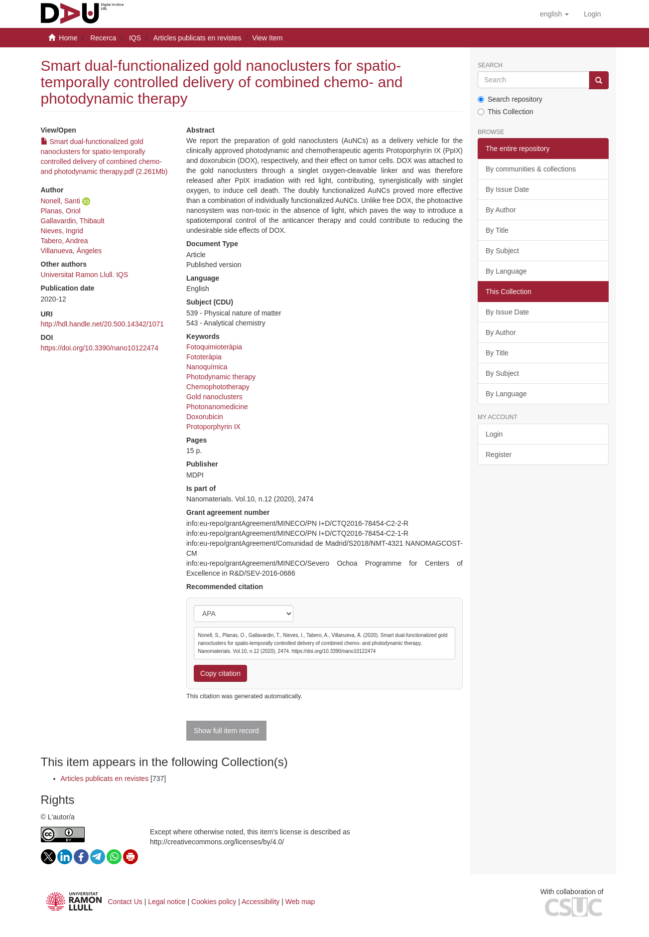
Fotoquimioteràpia (214, 347)
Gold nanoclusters (214, 397)
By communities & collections (531, 169)
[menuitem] (592, 14)
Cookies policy (213, 902)
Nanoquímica (207, 367)
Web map (300, 902)
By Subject (502, 251)
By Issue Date (507, 189)
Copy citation (220, 673)
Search (490, 65)
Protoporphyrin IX (213, 427)
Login (494, 434)
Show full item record (226, 731)
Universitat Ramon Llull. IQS (85, 275)
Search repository (510, 99)
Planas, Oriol (61, 211)
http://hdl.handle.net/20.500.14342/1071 (102, 324)
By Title (497, 230)
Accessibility (260, 902)
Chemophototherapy (218, 387)
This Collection (505, 112)
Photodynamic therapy (221, 377)
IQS (135, 38)
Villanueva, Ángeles (71, 251)
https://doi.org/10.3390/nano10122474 (100, 348)
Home (68, 38)
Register (499, 455)
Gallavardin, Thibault (73, 221)
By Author (501, 210)
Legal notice (167, 902)
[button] (554, 14)
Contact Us (125, 902)
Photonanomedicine (217, 407)
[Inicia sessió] (592, 14)
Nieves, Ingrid (62, 231)
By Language (506, 271)
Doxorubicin (204, 417)
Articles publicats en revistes (197, 38)
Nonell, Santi (60, 201)
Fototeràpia (204, 357)
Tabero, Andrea (64, 241)
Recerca (103, 38)
